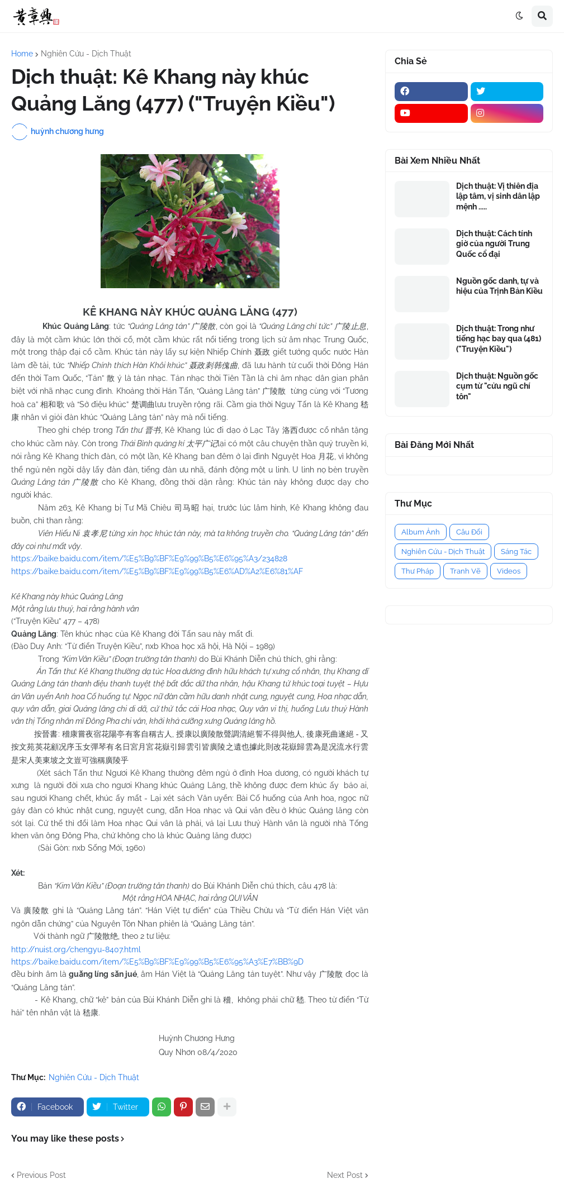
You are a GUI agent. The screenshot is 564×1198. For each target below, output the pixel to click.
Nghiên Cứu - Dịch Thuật (86, 54)
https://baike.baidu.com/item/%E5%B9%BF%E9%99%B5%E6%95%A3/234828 (149, 558)
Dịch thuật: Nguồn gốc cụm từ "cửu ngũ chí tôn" (497, 385)
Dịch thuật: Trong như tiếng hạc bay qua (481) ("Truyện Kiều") (498, 338)
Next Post (345, 1175)
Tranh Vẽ (465, 571)
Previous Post (41, 1175)
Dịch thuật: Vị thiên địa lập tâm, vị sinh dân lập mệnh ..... (498, 196)
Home (22, 54)
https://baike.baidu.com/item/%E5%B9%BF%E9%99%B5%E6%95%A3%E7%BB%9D (157, 961)
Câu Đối (469, 532)
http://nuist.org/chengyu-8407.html (76, 949)
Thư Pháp (417, 571)
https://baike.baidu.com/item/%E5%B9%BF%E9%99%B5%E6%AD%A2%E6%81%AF (157, 571)
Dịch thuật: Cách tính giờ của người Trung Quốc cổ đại (494, 243)
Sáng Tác (516, 551)
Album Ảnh (420, 532)
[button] (519, 16)
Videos (508, 571)
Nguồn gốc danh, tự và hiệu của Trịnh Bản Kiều (499, 285)
